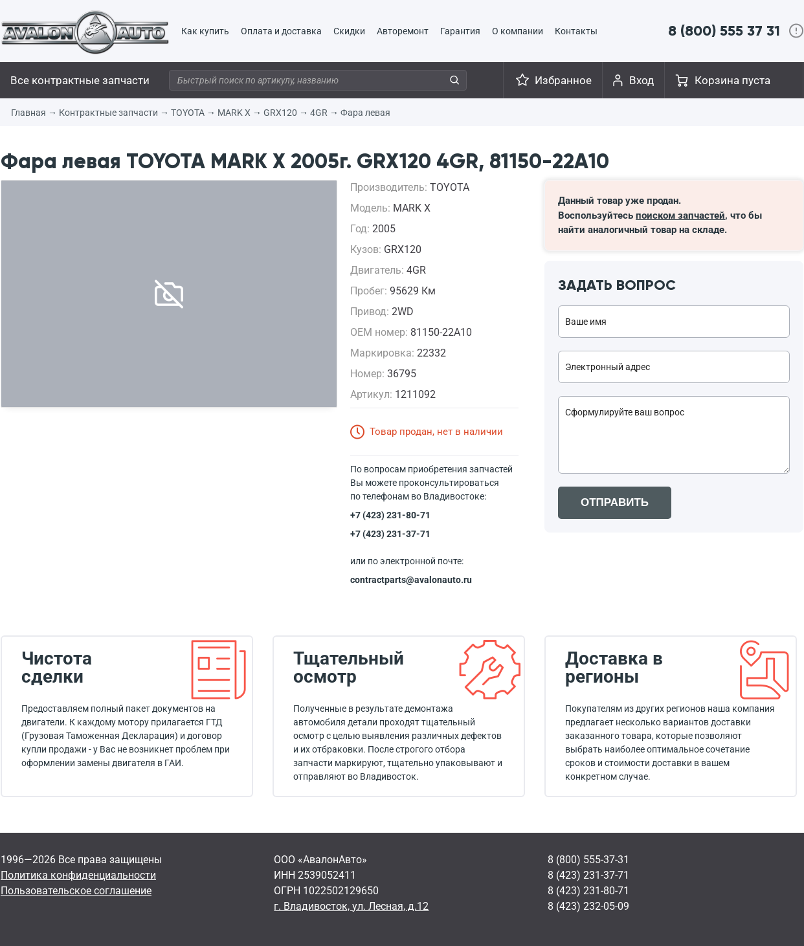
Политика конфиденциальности (78, 875)
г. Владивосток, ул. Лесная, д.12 (351, 906)
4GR (319, 112)
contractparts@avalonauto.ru (411, 580)
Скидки (349, 31)
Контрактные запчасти (108, 112)
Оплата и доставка (281, 31)
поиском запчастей (680, 215)
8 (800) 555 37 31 (724, 30)
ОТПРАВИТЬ (615, 502)
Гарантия (460, 31)
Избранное (563, 80)
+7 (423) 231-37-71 (390, 534)
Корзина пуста (732, 80)
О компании (517, 31)
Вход (641, 80)
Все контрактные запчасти (80, 80)
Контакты (576, 31)
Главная (28, 112)
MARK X (234, 112)
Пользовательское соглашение (76, 891)
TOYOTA (188, 112)
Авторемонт (403, 31)
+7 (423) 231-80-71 (390, 515)
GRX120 (280, 112)
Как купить (205, 31)
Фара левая (365, 112)
